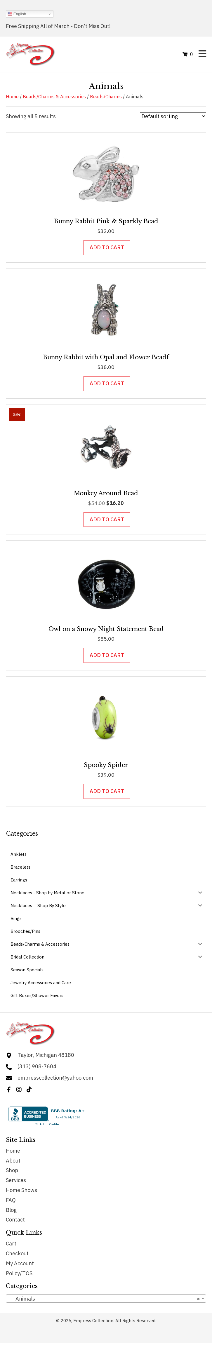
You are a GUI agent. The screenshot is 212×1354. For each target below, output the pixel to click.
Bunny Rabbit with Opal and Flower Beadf (106, 357)
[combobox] (106, 1298)
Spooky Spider (106, 765)
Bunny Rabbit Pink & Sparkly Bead (106, 221)
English (17, 14)
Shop (12, 1170)
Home (12, 96)
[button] (9, 1089)
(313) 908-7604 (37, 1066)
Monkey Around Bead (106, 493)
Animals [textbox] (104, 1298)
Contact (15, 1219)
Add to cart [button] (107, 247)
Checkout (17, 1253)
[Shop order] (173, 116)
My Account (20, 1263)
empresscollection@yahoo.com (55, 1077)
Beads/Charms (106, 96)
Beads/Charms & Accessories (54, 96)
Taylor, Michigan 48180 (46, 1055)
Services (16, 1180)
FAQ (11, 1200)
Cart (11, 1243)
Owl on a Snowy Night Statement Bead (106, 628)
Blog (11, 1210)
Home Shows (21, 1190)
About (13, 1160)
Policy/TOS (19, 1273)
